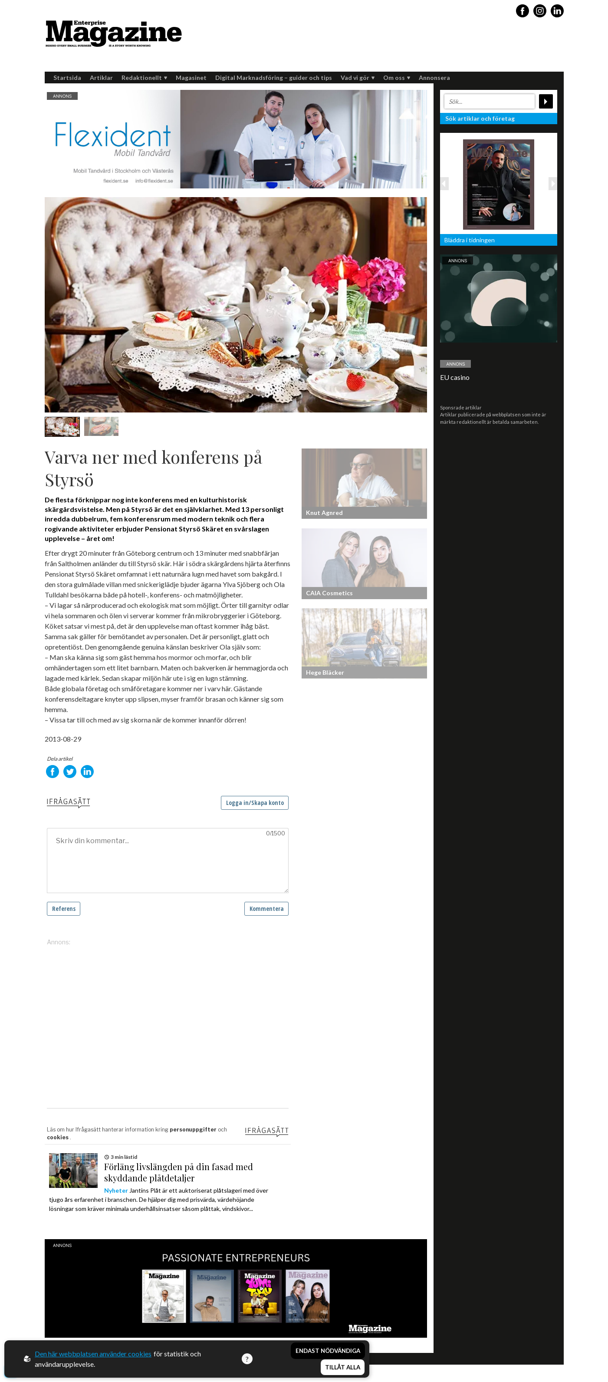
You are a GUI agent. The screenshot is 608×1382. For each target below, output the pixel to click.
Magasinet (191, 77)
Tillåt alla (342, 1367)
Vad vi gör (358, 77)
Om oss (396, 77)
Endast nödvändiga (328, 1350)
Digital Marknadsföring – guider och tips (273, 77)
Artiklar (101, 77)
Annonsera (434, 77)
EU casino (455, 377)
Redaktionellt (144, 77)
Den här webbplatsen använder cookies (93, 1353)
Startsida (67, 77)
